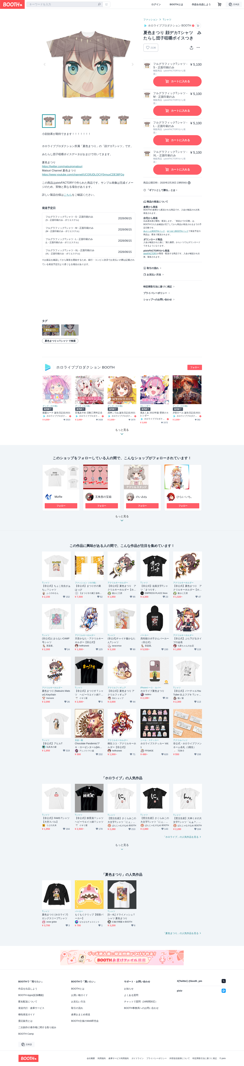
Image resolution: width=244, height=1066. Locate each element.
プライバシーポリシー (155, 293)
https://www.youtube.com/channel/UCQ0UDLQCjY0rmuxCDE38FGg (83, 174)
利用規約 (102, 1058)
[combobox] (64, 4)
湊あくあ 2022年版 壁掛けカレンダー (154, 414)
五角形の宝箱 (103, 496)
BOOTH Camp (26, 1033)
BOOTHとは (176, 4)
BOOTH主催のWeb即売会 (85, 1021)
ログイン (156, 4)
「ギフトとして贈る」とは (161, 190)
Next (132, 64)
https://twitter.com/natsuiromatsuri (62, 166)
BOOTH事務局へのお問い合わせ (141, 1008)
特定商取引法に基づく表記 (157, 286)
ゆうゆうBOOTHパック (177, 231)
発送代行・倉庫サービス (31, 1008)
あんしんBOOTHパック (154, 231)
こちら (68, 194)
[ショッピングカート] (219, 4)
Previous (44, 64)
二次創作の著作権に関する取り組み (37, 1027)
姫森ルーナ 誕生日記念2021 (56, 412)
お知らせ (129, 988)
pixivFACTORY (150, 253)
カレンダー (145, 406)
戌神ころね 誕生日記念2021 (121, 412)
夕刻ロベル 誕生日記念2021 (186, 412)
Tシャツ (167, 19)
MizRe (58, 496)
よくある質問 (131, 995)
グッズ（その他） (51, 406)
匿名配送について (27, 1001)
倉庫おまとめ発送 (80, 1014)
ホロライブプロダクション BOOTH (85, 367)
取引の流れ (153, 268)
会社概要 (91, 1058)
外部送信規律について (179, 1058)
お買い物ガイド (79, 995)
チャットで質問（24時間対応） (141, 1001)
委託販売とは (25, 1021)
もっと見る (122, 519)
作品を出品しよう (201, 4)
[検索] (99, 4)
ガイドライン (137, 1058)
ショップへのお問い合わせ (157, 299)
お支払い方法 (154, 274)
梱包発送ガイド (26, 1014)
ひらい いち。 (185, 496)
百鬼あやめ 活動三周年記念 (88, 412)
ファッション (150, 19)
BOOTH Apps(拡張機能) (31, 995)
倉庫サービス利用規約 (118, 1058)
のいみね (141, 496)
